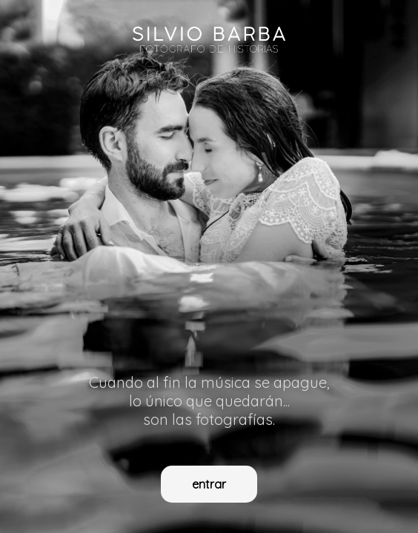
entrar (209, 484)
